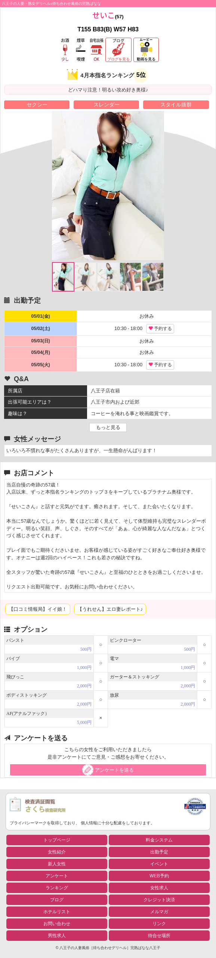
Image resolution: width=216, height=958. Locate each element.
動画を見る (146, 59)
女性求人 (159, 887)
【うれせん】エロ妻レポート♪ (110, 609)
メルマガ (159, 911)
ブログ (57, 899)
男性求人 (57, 935)
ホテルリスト (56, 911)
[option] (108, 185)
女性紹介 (57, 852)
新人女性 (57, 864)
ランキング (57, 887)
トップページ (56, 840)
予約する (160, 328)
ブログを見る (118, 59)
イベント (159, 864)
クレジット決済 (159, 899)
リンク (159, 923)
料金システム (159, 840)
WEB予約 (159, 875)
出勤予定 (159, 852)
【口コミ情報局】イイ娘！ (38, 609)
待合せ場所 (159, 935)
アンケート (57, 875)
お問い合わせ (56, 923)
